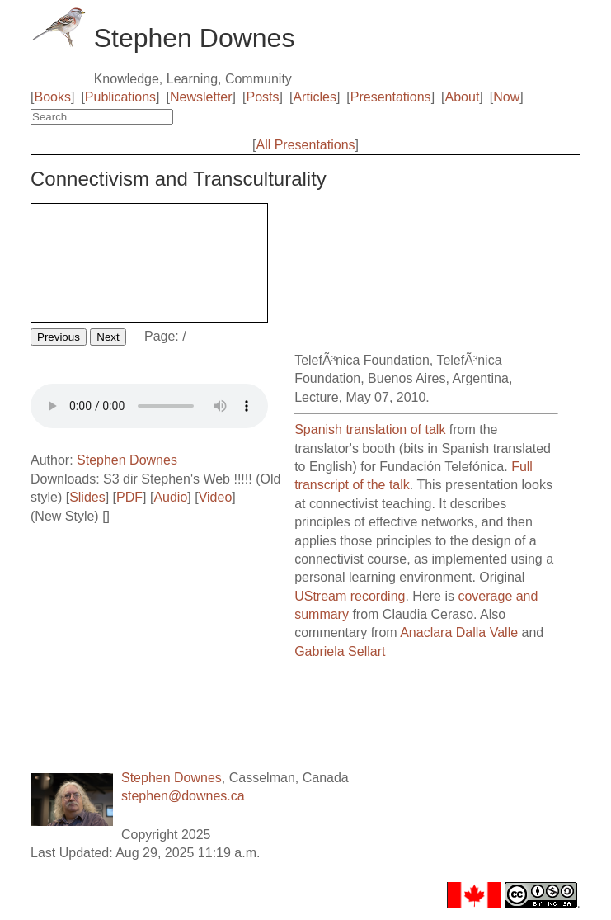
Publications (120, 97)
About (462, 97)
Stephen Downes (127, 460)
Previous (58, 337)
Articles (314, 97)
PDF (129, 497)
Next (107, 337)
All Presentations (305, 145)
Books (52, 97)
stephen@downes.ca (183, 796)
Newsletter (201, 97)
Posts (263, 97)
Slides (87, 497)
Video (216, 497)
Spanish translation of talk (369, 429)
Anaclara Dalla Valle (459, 632)
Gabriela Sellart (339, 651)
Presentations (390, 97)
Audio (170, 497)
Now (506, 97)
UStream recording (349, 596)
